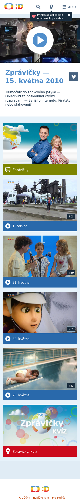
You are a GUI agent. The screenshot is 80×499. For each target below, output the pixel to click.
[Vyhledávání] (38, 7)
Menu (68, 7)
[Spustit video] (40, 40)
